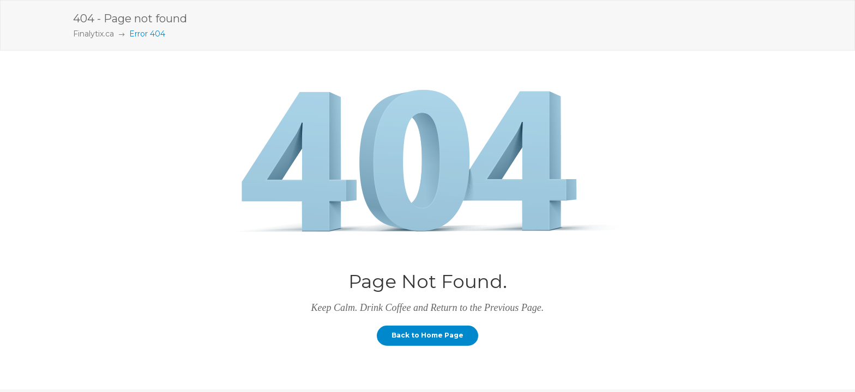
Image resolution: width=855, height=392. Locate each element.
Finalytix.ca (93, 34)
